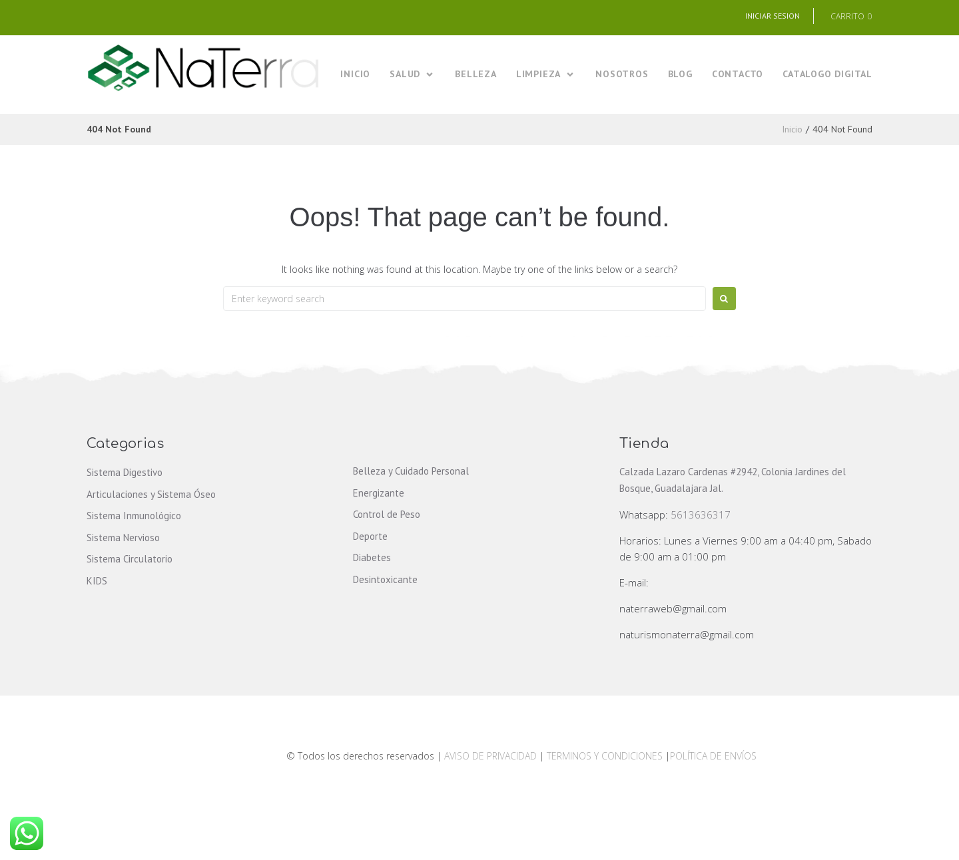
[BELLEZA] (476, 74)
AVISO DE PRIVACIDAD (490, 756)
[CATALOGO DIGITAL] (827, 74)
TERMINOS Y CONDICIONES (606, 756)
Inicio (792, 129)
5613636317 (701, 514)
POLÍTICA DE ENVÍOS (713, 756)
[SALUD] (413, 74)
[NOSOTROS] (621, 74)
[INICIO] (355, 74)
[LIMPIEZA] (546, 74)
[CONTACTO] (737, 74)
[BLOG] (680, 74)
